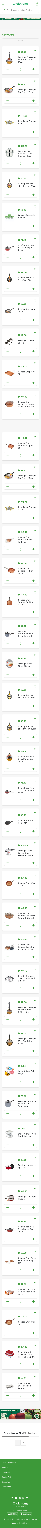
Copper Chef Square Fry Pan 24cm (25, 571)
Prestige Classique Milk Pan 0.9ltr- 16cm (27, 1041)
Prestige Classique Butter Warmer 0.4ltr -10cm (27, 1010)
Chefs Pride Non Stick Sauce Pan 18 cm (26, 790)
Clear (36, 1498)
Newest (5, 1513)
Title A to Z (6, 1524)
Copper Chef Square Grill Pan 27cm (26, 602)
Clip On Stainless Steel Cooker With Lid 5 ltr (26, 978)
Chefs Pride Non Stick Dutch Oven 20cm (26, 1229)
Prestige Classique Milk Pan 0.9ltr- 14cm (27, 59)
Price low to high (8, 1520)
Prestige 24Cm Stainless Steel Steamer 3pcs (25, 153)
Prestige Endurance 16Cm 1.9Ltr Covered (26, 633)
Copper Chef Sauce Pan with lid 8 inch (25, 539)
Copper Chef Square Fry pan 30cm (25, 445)
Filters (20, 41)
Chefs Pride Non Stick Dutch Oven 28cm (26, 759)
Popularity (6, 1510)
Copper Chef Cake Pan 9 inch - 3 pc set (27, 1260)
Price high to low (8, 1517)
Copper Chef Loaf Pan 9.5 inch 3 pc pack (26, 1292)
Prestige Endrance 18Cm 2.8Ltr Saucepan (27, 1104)
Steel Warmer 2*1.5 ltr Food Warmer (24, 1386)
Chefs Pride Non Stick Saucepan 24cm (26, 247)
